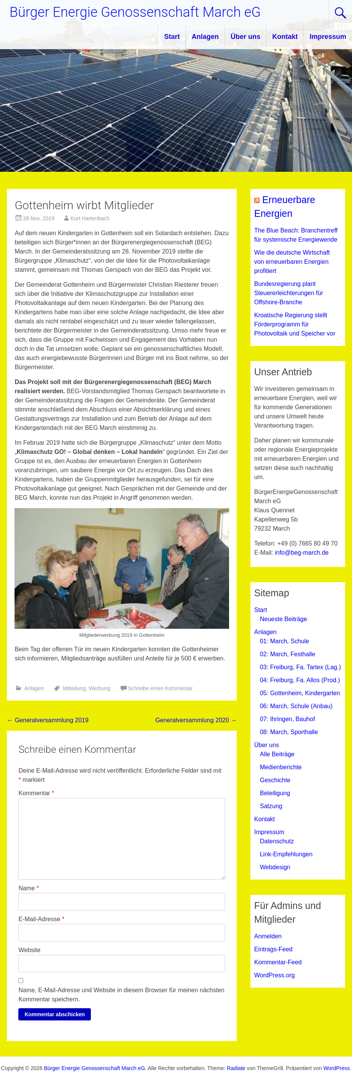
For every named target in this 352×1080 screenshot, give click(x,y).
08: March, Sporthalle (289, 732)
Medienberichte (281, 767)
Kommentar (36, 793)
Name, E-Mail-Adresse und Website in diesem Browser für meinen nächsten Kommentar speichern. (121, 995)
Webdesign (275, 867)
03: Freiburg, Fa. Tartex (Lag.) (300, 667)
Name (28, 888)
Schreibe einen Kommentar (160, 688)
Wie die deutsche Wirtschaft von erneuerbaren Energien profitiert (292, 261)
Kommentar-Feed (278, 962)
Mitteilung (74, 688)
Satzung (271, 806)
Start (172, 36)
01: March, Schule (284, 641)
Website (29, 950)
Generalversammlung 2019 (47, 720)
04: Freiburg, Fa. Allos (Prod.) (300, 680)
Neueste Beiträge (283, 619)
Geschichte (275, 780)
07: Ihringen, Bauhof (287, 719)
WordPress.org (274, 975)
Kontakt (285, 36)
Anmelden (268, 936)
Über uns (245, 36)
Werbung (99, 688)
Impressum (328, 36)
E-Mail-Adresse (41, 919)
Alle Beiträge (277, 754)
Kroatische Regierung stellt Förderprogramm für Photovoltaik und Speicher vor (295, 324)
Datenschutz (277, 841)
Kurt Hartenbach (90, 218)
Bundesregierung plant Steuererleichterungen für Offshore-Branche (288, 293)
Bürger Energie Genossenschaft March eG (135, 12)
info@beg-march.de (302, 552)
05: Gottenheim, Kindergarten (300, 693)
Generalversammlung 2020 (196, 720)
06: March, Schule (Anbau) (296, 706)
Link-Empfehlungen (286, 854)
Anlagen (205, 36)
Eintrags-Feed (273, 949)
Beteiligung (275, 793)
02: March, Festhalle (287, 654)
